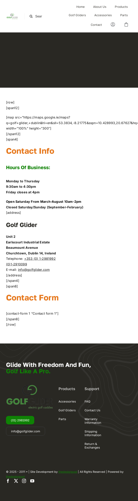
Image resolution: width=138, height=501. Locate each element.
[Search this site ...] (37, 16)
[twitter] (16, 481)
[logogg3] (12, 15)
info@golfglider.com (34, 270)
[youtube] (32, 481)
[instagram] (24, 481)
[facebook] (8, 481)
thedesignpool (67, 471)
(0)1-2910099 (16, 264)
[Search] (31, 16)
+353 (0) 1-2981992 (40, 259)
